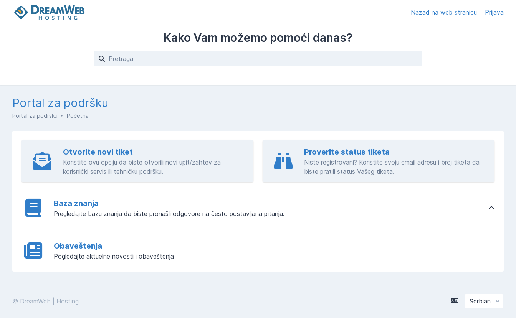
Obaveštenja (78, 245)
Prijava (494, 12)
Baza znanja (76, 203)
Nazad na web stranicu (445, 12)
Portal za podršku (35, 115)
